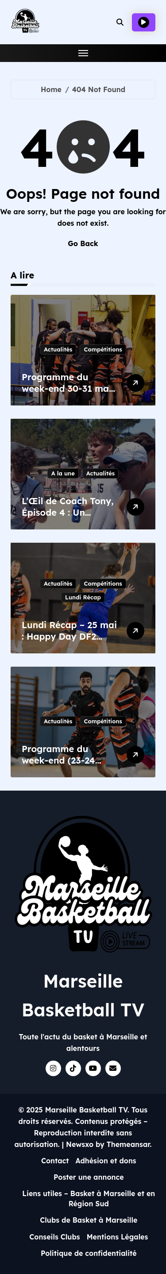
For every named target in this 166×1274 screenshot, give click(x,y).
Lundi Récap (83, 597)
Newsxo (79, 1144)
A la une (63, 473)
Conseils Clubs (54, 1236)
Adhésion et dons (106, 1160)
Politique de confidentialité (89, 1253)
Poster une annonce (89, 1177)
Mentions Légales (117, 1236)
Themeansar (128, 1144)
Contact (55, 1160)
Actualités (58, 349)
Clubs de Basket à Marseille (88, 1220)
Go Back (83, 243)
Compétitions (103, 349)
